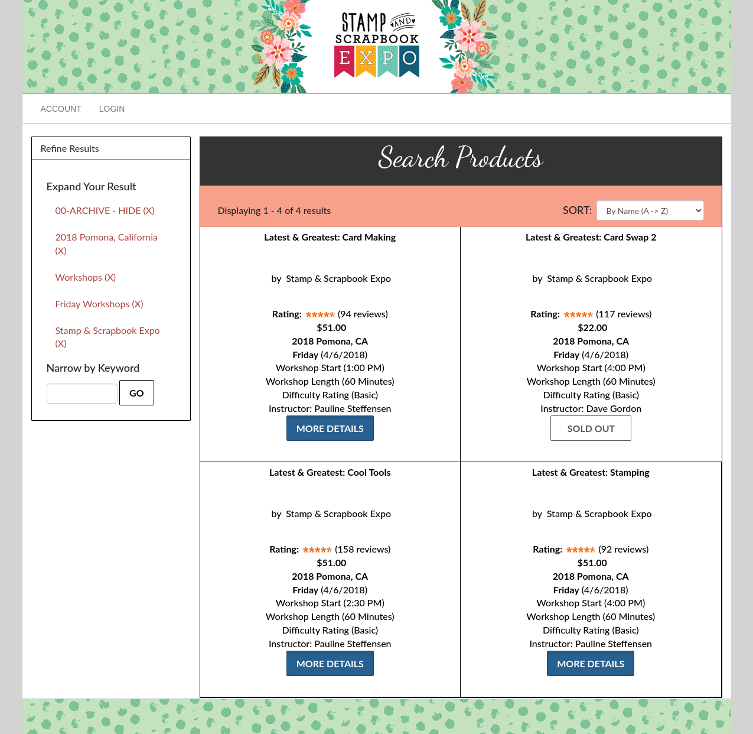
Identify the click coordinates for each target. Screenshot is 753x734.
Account (61, 108)
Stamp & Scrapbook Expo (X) (108, 336)
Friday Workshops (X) (100, 303)
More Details (330, 428)
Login (112, 108)
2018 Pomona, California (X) (107, 243)
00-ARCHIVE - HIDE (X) (105, 210)
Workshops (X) (86, 276)
